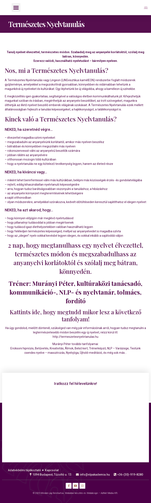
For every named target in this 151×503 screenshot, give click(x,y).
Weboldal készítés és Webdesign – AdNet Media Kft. (91, 493)
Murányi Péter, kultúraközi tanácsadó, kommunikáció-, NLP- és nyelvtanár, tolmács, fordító (76, 292)
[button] (16, 7)
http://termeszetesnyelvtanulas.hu (75, 336)
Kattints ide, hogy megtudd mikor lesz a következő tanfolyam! (75, 315)
